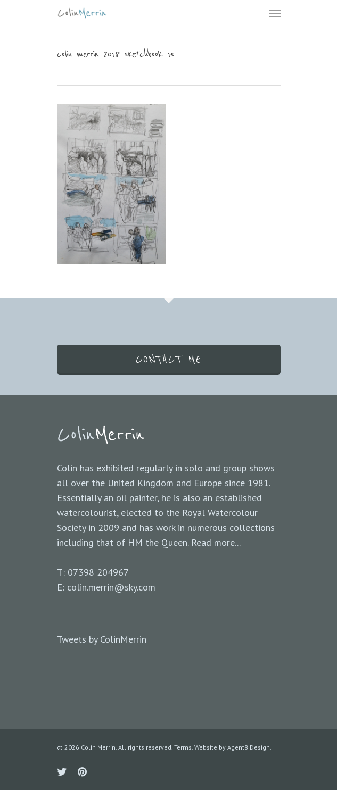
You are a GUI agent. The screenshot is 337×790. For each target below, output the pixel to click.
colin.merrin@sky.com (111, 587)
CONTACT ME (169, 359)
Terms (183, 747)
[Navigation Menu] (275, 12)
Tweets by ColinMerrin (101, 639)
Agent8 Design (248, 747)
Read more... (216, 542)
